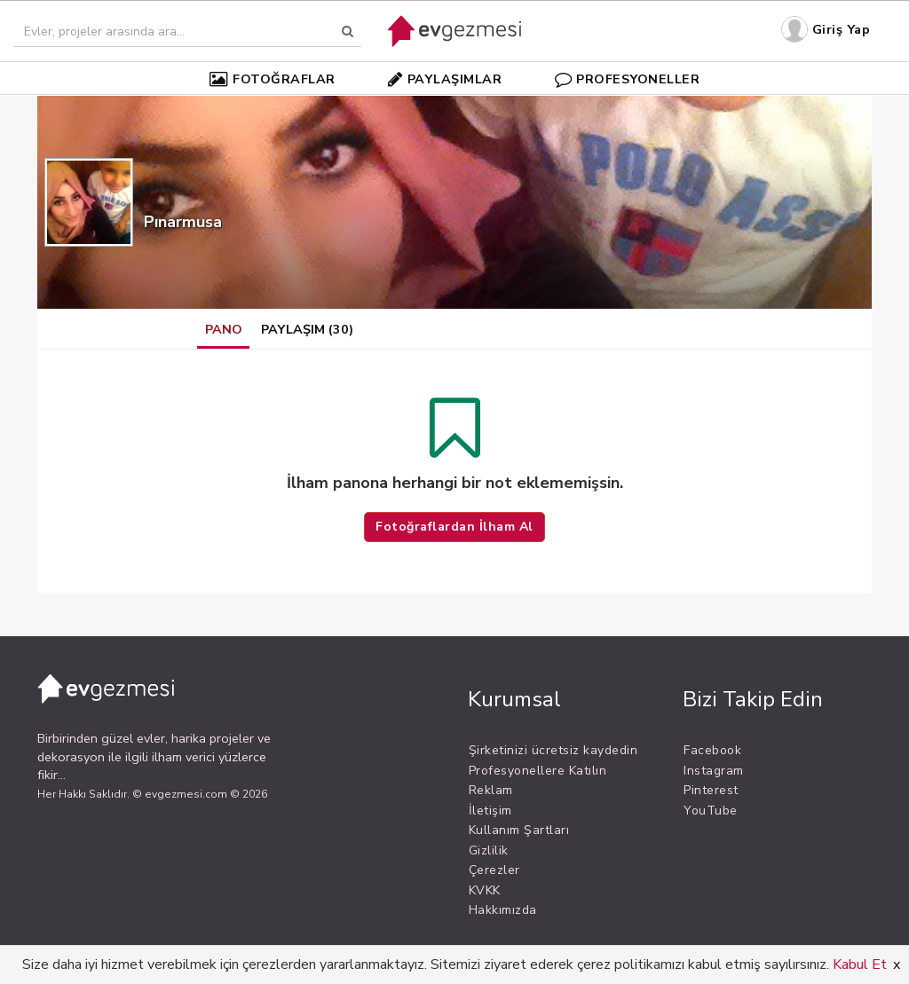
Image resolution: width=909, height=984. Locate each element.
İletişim (490, 810)
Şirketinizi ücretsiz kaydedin (553, 750)
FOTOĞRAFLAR (272, 79)
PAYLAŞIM (307, 329)
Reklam (491, 790)
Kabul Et (860, 964)
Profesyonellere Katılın (538, 770)
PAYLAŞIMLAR (445, 79)
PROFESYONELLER (627, 79)
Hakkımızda (503, 909)
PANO (223, 329)
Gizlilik (489, 850)
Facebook (712, 750)
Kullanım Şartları (519, 830)
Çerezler (494, 870)
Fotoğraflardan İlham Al (454, 526)
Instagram (714, 770)
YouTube (711, 810)
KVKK (485, 890)
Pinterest (711, 790)
